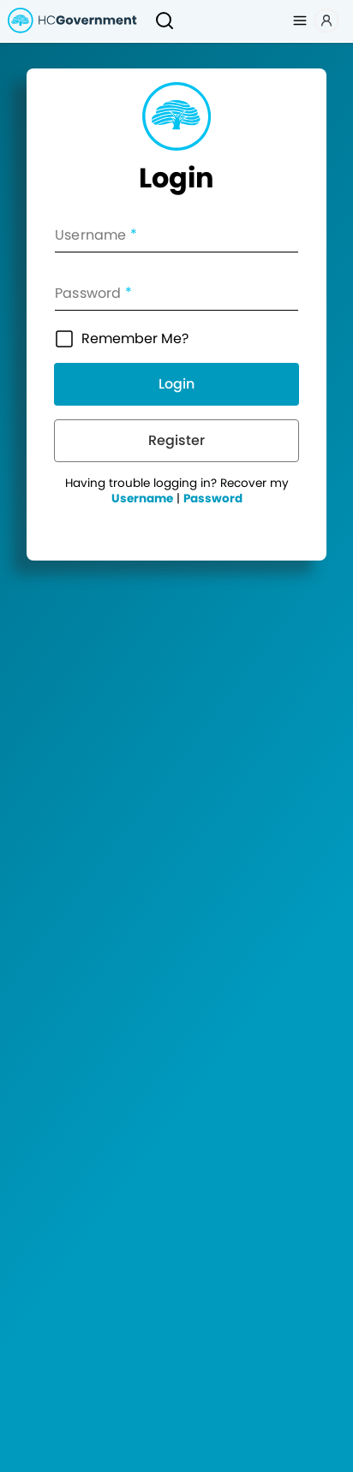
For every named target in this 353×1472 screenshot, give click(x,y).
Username (142, 498)
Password (212, 498)
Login (176, 384)
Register (176, 440)
